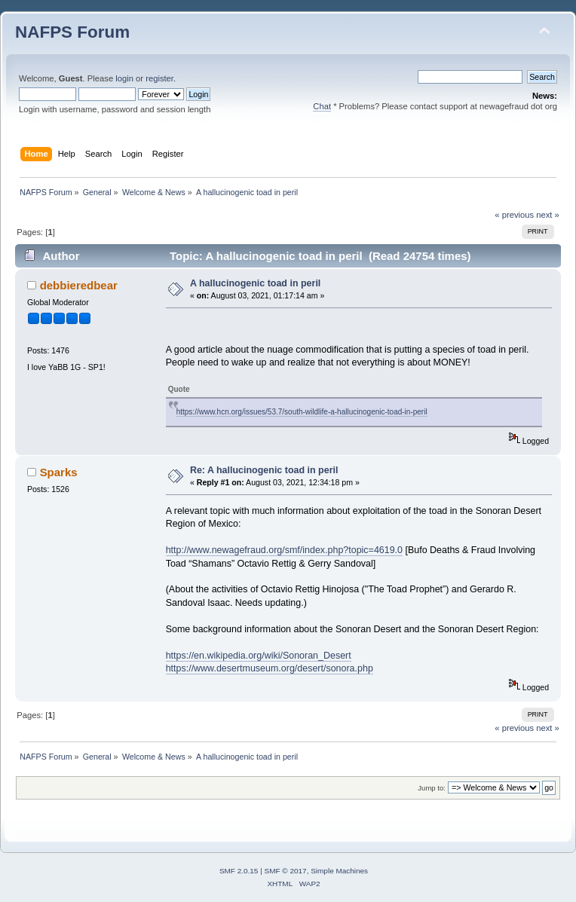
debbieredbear (79, 285)
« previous (514, 214)
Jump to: (432, 788)
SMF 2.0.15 (239, 871)
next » (547, 214)
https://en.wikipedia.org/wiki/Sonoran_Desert (258, 655)
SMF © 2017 (286, 871)
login (124, 78)
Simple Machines (339, 871)
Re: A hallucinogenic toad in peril (264, 470)
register (159, 78)
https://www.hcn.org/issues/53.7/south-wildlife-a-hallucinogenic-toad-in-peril (301, 412)
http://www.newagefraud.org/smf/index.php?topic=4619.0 (284, 550)
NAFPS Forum (72, 32)
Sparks (59, 472)
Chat (322, 106)
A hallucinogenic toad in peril (255, 283)
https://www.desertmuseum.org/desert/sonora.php (269, 668)
